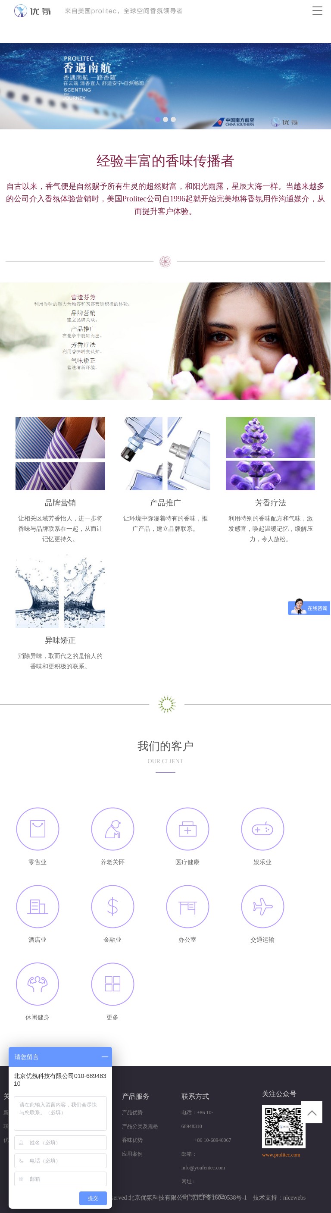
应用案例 (132, 1154)
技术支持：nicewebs (279, 1197)
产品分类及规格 (140, 1126)
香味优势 (132, 1140)
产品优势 (132, 1113)
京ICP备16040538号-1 (218, 1197)
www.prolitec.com (281, 1155)
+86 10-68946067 (206, 1140)
